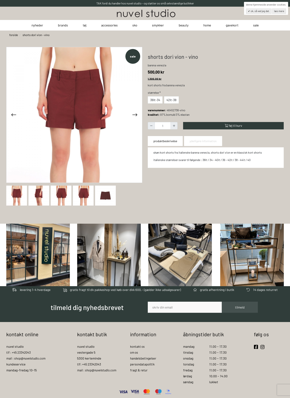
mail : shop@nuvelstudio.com (27, 358)
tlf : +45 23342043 (19, 352)
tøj (84, 25)
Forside (13, 35)
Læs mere (279, 11)
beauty (183, 25)
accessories (109, 25)
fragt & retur (139, 370)
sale (256, 25)
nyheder (37, 25)
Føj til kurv (233, 125)
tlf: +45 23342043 (89, 364)
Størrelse (154, 92)
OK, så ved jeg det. (259, 11)
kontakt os (137, 346)
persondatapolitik (142, 364)
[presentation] (13, 114)
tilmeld (240, 307)
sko (134, 25)
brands (63, 25)
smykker (158, 25)
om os (134, 352)
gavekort (232, 25)
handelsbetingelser (143, 358)
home (207, 25)
